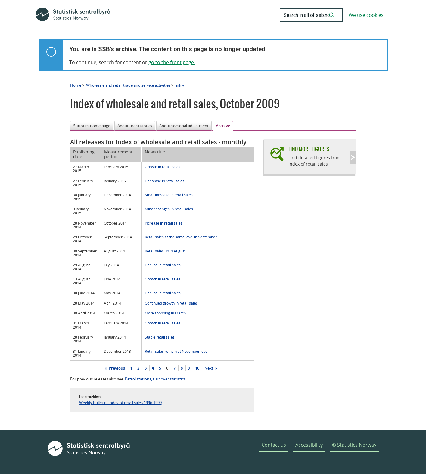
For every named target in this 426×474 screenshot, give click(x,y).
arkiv (180, 85)
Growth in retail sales (162, 166)
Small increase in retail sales (169, 194)
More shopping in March (165, 313)
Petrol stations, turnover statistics (155, 379)
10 (197, 368)
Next (209, 368)
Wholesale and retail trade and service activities (128, 85)
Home (75, 85)
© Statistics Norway (354, 444)
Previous (116, 368)
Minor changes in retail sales (169, 208)
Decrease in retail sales (164, 180)
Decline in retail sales (163, 264)
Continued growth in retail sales (171, 303)
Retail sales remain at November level (176, 351)
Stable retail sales (160, 337)
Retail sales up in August (165, 251)
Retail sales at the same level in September (181, 236)
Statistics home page (91, 126)
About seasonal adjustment (184, 126)
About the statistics (134, 126)
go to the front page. (171, 62)
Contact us (274, 444)
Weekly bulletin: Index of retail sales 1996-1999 (120, 402)
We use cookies (366, 15)
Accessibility (309, 444)
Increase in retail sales (163, 223)
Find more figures (308, 149)
